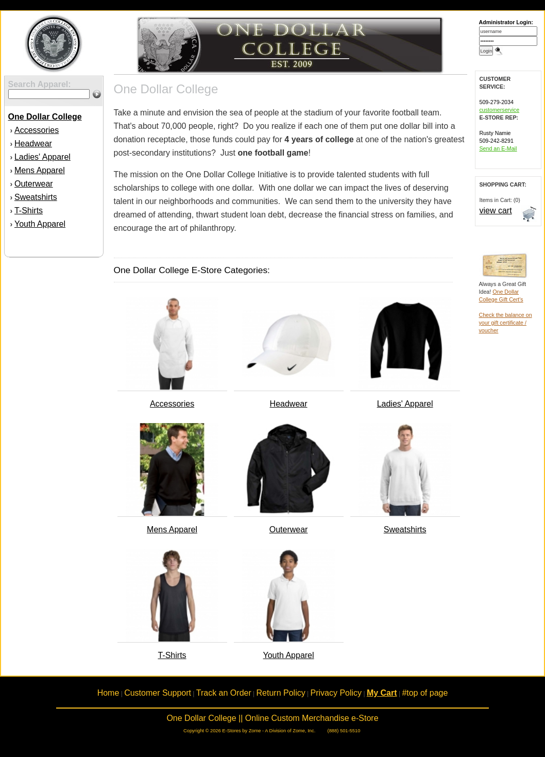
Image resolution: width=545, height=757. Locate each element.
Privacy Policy (336, 692)
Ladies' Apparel (42, 157)
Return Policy (281, 692)
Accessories (36, 130)
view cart (496, 210)
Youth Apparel (39, 224)
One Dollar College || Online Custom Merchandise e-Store (272, 718)
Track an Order (223, 692)
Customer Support (157, 692)
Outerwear (33, 183)
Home (108, 692)
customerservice (500, 110)
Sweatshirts (35, 197)
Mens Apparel (39, 170)
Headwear (33, 143)
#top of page (425, 692)
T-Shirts (28, 210)
